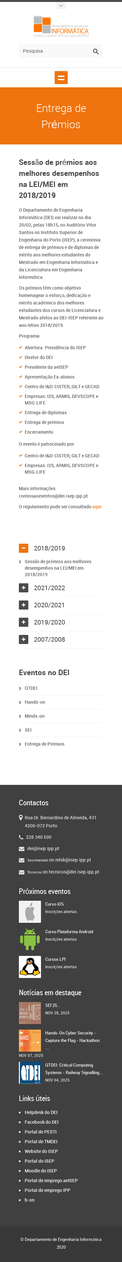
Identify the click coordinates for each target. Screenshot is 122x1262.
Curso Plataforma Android (69, 932)
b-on (29, 1200)
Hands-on (35, 702)
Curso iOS (54, 904)
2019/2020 (49, 622)
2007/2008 (49, 639)
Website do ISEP (41, 1151)
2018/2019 (49, 548)
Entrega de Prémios (45, 744)
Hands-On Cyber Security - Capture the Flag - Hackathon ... (72, 1040)
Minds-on (35, 716)
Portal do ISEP (39, 1161)
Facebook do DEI (42, 1122)
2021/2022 (49, 588)
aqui (97, 506)
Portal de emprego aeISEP (51, 1180)
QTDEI (31, 688)
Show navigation (61, 77)
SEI (28, 730)
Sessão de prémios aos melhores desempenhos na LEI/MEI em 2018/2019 (58, 568)
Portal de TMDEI (41, 1141)
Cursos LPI (55, 959)
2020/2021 (49, 605)
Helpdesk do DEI (41, 1112)
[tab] (61, 548)
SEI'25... (53, 1005)
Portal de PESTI (41, 1132)
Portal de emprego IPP (47, 1190)
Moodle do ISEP (41, 1171)
